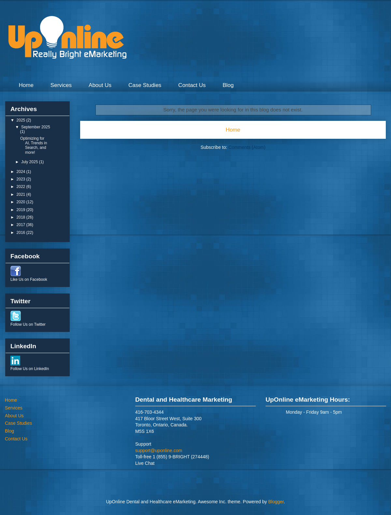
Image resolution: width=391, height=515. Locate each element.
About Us (100, 85)
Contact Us (192, 85)
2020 (21, 202)
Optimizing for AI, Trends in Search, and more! (33, 145)
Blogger (275, 501)
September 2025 (35, 127)
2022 (21, 186)
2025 (21, 120)
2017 (21, 224)
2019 (21, 209)
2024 (21, 171)
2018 (21, 217)
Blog (228, 85)
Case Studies (144, 85)
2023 (21, 179)
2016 (21, 232)
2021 (21, 194)
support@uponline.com (158, 450)
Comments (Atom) (247, 147)
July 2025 (30, 162)
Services (61, 85)
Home (26, 85)
